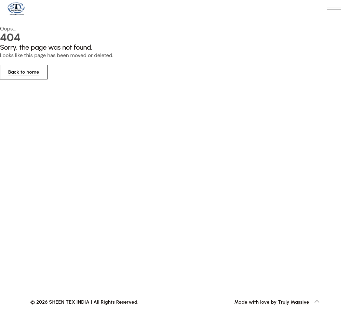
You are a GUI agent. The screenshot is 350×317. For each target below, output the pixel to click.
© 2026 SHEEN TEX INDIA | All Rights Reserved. (84, 302)
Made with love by (256, 302)
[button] (333, 8)
